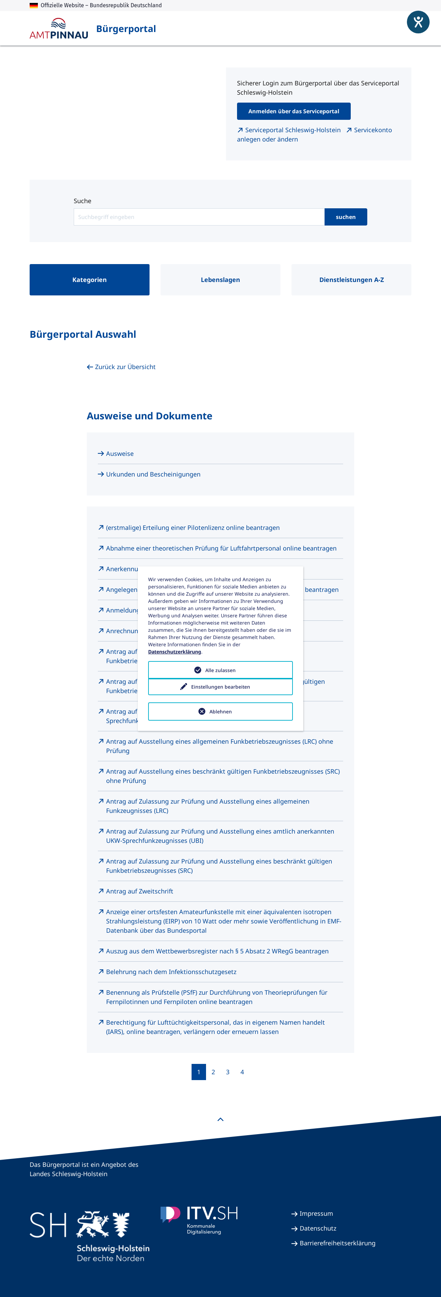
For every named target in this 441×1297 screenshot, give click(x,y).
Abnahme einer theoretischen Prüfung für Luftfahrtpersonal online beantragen (221, 548)
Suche (82, 201)
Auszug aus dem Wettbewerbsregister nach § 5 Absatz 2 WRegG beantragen (217, 951)
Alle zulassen (220, 670)
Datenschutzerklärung (174, 651)
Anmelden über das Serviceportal (293, 111)
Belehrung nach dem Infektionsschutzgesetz (171, 971)
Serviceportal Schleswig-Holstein (293, 130)
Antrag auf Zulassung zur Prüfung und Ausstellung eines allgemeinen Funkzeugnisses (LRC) (207, 806)
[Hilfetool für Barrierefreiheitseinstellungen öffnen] (413, 17)
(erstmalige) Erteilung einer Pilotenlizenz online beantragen (193, 527)
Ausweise (120, 453)
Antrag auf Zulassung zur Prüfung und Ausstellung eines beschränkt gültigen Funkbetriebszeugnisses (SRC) (219, 866)
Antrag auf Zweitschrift (139, 891)
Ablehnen (220, 711)
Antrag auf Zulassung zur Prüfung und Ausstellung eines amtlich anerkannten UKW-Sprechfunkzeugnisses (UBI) (220, 836)
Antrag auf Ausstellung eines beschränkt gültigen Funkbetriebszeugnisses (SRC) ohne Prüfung (223, 776)
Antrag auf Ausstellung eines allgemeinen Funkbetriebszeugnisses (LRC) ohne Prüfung (219, 746)
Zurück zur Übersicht (125, 367)
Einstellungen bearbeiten (220, 691)
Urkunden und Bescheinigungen (153, 474)
